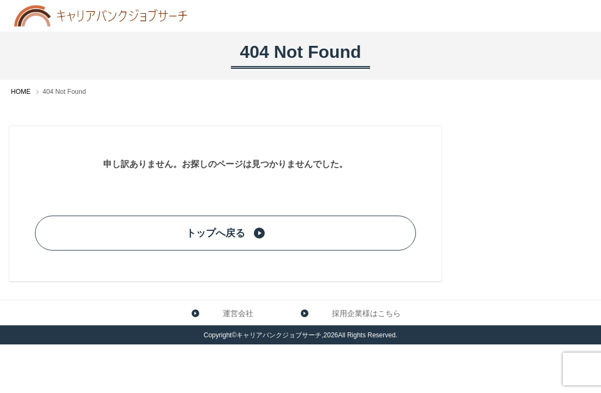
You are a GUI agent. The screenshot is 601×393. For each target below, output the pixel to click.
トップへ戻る (225, 233)
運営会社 (218, 312)
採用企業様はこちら (346, 312)
